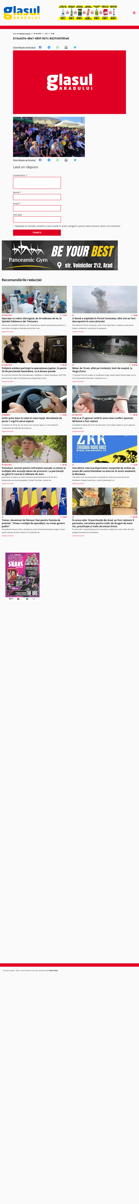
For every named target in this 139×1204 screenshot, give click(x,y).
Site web (17, 214)
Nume (17, 192)
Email (16, 203)
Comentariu (20, 175)
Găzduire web (43, 971)
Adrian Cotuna (24, 34)
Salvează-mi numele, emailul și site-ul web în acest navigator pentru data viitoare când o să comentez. (68, 226)
